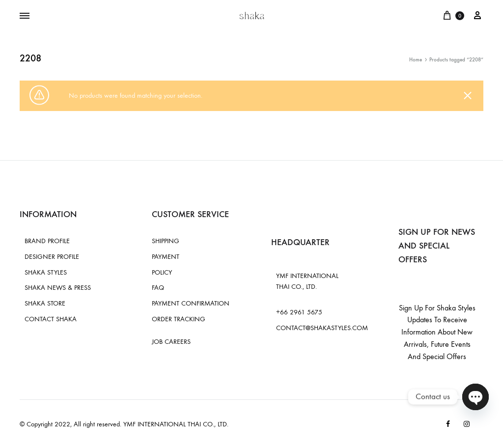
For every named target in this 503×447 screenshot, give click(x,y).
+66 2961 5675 (299, 312)
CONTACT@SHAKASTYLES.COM (322, 328)
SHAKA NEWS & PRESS (58, 287)
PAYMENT (165, 256)
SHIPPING (165, 241)
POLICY (162, 272)
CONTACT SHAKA (51, 319)
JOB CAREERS (171, 341)
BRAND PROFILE (47, 241)
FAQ (158, 287)
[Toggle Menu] (24, 16)
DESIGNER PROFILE (52, 256)
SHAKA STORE (45, 303)
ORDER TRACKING (178, 319)
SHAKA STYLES (46, 272)
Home (415, 59)
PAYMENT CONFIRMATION (190, 303)
